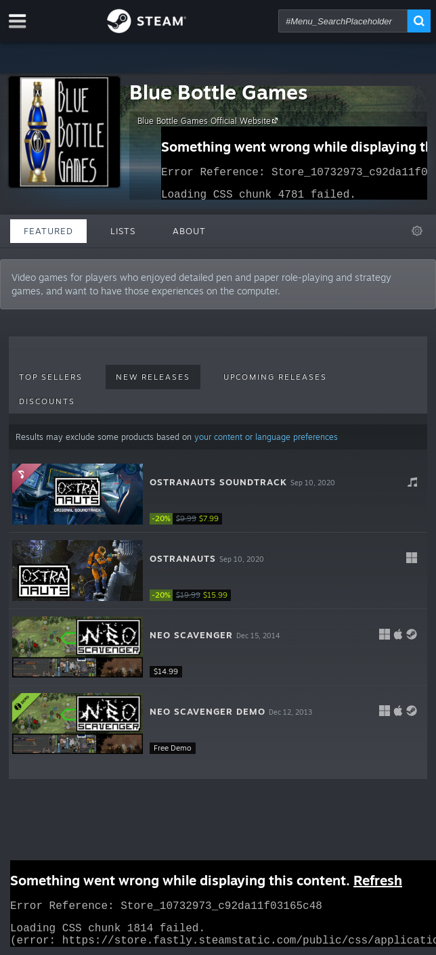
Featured (48, 230)
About (189, 230)
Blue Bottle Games (218, 91)
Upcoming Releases (275, 377)
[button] (218, 494)
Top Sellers (51, 377)
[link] (190, 519)
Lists (122, 230)
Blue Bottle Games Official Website (209, 120)
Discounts (47, 401)
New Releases (153, 377)
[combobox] (343, 20)
